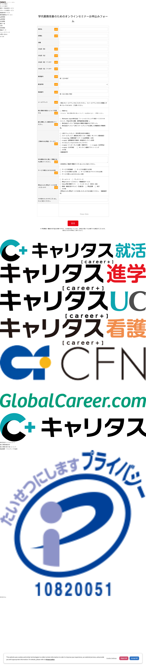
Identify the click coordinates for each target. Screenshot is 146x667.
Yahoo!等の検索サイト (69, 184)
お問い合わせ (3, 34)
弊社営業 (90, 186)
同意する (64, 111)
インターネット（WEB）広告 (88, 184)
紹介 (98, 186)
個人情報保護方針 (5, 444)
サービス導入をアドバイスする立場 (91, 172)
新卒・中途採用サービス (7, 8)
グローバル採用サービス (7, 10)
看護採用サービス (5, 12)
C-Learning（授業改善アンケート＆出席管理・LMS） (78, 138)
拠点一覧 (2, 23)
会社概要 (2, 21)
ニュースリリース (5, 32)
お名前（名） (42, 55)
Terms (86, 214)
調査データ (3, 30)
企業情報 (2, 17)
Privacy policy (50, 659)
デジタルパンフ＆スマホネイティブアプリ (74, 143)
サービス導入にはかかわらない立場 (72, 174)
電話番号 (40, 92)
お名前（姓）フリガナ (44, 62)
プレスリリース (78, 179)
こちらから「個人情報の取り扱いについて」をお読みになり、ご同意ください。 (82, 113)
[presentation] (74, 209)
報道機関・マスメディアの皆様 (8, 449)
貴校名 (40, 29)
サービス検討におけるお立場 (46, 170)
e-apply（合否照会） (98, 145)
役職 (39, 42)
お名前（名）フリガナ (44, 69)
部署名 (40, 36)
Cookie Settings (111, 658)
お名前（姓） (42, 49)
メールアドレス (42, 102)
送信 (73, 223)
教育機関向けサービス (6, 15)
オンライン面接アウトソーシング (89, 147)
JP (0, 36)
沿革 (1, 25)
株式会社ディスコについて (7, 442)
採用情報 (2, 28)
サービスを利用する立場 (69, 172)
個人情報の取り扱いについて (8, 447)
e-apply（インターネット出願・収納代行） (75, 145)
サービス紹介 (3, 4)
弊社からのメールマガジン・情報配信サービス (76, 182)
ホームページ (66, 179)
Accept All (134, 658)
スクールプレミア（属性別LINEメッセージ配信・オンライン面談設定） (83, 136)
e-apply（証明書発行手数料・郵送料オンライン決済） (78, 140)
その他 (64, 150)
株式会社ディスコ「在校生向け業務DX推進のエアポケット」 (80, 123)
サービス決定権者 (67, 169)
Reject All (124, 658)
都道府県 (40, 84)
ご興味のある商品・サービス (46, 141)
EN (3, 36)
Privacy (82, 214)
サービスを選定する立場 (84, 169)
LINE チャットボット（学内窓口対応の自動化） (76, 133)
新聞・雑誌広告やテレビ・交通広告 (72, 186)
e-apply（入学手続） (68, 147)
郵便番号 (40, 76)
